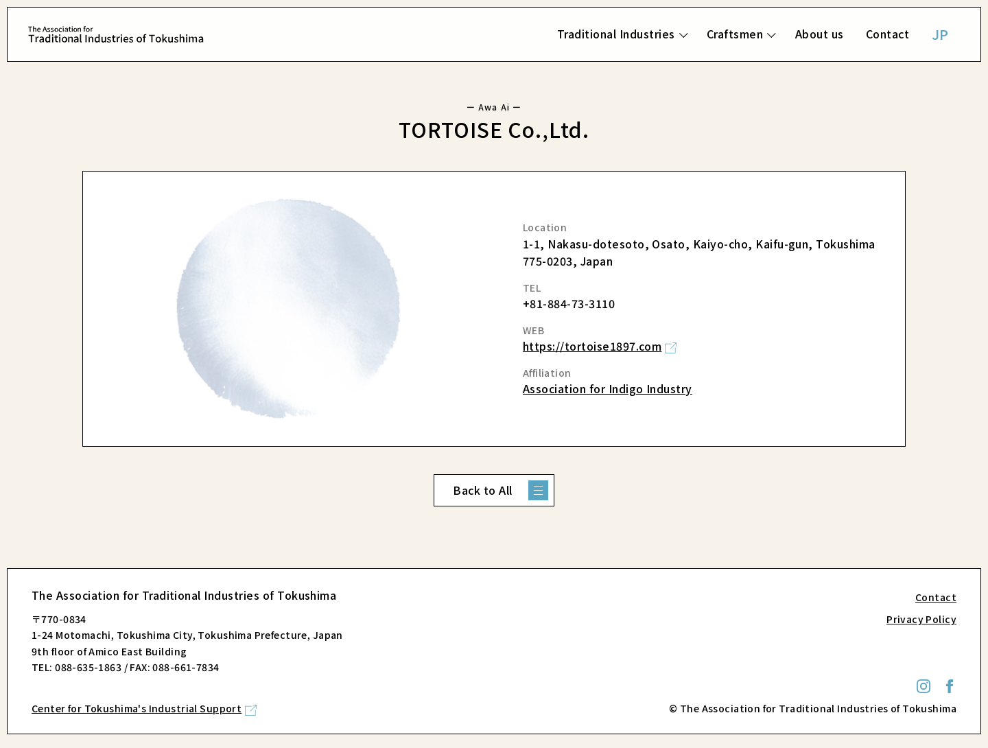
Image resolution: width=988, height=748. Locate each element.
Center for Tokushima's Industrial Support (137, 708)
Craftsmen (735, 33)
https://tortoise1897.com (592, 346)
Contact (887, 33)
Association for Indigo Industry (607, 388)
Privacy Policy (921, 619)
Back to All (482, 490)
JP (940, 34)
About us (819, 33)
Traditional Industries (616, 33)
